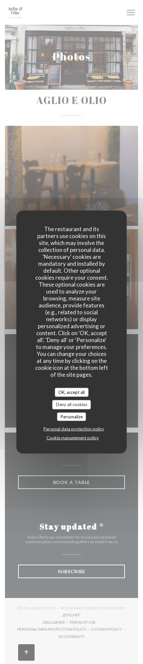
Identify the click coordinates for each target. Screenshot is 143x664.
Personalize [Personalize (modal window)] (72, 416)
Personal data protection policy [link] (73, 429)
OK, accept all (71, 392)
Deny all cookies (71, 404)
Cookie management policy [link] (72, 437)
